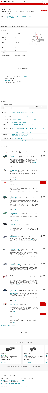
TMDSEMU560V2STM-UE (15, 255)
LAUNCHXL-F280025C (14, 267)
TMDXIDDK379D (13, 281)
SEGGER (14, 313)
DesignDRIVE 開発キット (13, 284)
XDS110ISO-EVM (13, 161)
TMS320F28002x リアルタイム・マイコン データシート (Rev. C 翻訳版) (16, 16)
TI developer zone (12, 68)
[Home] (6, 1)
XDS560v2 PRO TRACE (27, 248)
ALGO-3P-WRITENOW (14, 295)
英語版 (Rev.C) (9, 17)
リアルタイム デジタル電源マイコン (24, 6)
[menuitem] (43, 4)
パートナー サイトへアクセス (43, 173)
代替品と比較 (25, 76)
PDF (27, 16)
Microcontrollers (15, 6)
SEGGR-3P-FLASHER (14, 305)
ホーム (2, 6)
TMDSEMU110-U (13, 215)
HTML (30, 16)
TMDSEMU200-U (13, 227)
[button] (2, 4)
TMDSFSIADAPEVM (14, 188)
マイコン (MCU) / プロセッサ (8, 6)
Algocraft (14, 302)
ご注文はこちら (44, 10)
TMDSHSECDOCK (13, 204)
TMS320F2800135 (7, 80)
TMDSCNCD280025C (14, 147)
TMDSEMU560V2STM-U (14, 240)
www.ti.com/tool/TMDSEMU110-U (29, 230)
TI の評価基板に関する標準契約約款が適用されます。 (8, 316)
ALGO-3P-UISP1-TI (13, 173)
